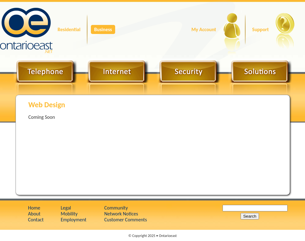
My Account (203, 29)
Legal (66, 208)
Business (103, 29)
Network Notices (121, 214)
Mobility (69, 214)
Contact (36, 220)
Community (116, 208)
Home (34, 208)
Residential (69, 29)
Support (260, 29)
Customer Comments (125, 220)
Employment (74, 220)
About (34, 214)
